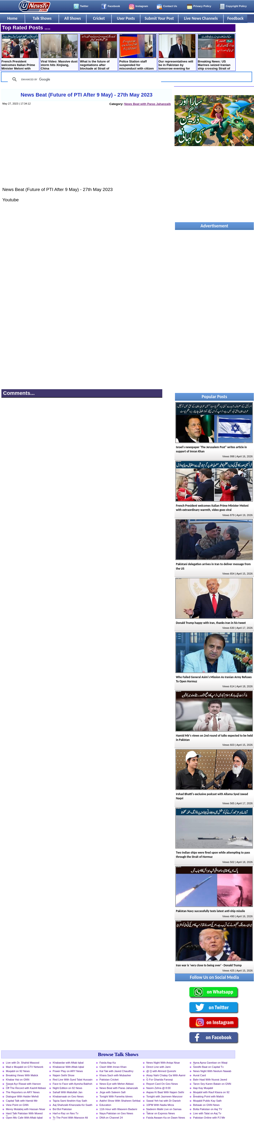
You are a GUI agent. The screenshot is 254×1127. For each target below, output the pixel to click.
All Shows (72, 18)
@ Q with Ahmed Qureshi (161, 1071)
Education (105, 1105)
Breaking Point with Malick (208, 1096)
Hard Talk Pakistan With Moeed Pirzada (24, 1114)
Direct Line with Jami (158, 1066)
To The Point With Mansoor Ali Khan (70, 1118)
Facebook (114, 6)
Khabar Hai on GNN (17, 1079)
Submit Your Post (159, 18)
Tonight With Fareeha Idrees (116, 1096)
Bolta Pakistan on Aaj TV (207, 1109)
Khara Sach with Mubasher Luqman (115, 1076)
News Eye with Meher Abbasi (116, 1083)
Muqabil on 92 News (18, 1071)
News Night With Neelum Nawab (212, 1071)
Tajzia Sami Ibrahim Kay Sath (70, 1100)
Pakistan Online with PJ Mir (209, 1117)
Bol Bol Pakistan (62, 1109)
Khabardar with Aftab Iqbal (68, 1062)
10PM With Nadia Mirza (160, 1105)
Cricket (99, 18)
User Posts (126, 18)
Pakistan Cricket (109, 1079)
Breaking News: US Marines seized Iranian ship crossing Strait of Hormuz (216, 52)
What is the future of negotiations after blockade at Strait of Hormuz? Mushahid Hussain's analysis (98, 52)
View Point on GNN (17, 1105)
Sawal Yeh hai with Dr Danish (163, 1100)
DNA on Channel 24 (111, 1117)
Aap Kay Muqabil (203, 1088)
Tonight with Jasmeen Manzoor (164, 1096)
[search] (83, 79)
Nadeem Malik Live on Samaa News (163, 1109)
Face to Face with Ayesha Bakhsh (72, 1083)
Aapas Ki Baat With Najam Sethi (165, 1092)
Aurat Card (199, 1075)
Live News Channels (201, 18)
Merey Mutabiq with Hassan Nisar (25, 1109)
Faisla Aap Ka (107, 1062)
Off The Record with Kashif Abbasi (26, 1088)
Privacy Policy (202, 6)
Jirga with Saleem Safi (112, 1092)
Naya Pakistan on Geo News (116, 1113)
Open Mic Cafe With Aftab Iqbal (24, 1117)
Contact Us (170, 6)
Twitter (84, 6)
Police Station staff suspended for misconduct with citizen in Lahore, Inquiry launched (137, 52)
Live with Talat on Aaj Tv (207, 1113)
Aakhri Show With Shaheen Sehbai (119, 1100)
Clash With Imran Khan (113, 1066)
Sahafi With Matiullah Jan (67, 1092)
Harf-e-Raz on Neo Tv (65, 1113)
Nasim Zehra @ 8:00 (158, 1088)
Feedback (235, 18)
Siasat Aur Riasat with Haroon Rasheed (23, 1084)
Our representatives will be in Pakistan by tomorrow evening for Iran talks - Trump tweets (177, 52)
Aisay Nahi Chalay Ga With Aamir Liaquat (166, 1076)
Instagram (141, 6)
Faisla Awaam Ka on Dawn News (165, 1117)
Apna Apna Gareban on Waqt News (210, 1063)
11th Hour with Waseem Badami (118, 1109)
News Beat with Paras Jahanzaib (147, 104)
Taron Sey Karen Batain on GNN (212, 1083)
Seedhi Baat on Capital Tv (208, 1066)
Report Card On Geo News (162, 1083)
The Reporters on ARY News (23, 1092)
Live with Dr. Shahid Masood (22, 1062)
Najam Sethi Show (63, 1075)
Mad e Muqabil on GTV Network (24, 1066)
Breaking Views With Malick (22, 1075)
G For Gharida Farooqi (159, 1079)
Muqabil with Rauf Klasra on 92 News (211, 1093)
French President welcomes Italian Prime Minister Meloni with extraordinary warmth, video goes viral (19, 52)
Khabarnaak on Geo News (68, 1096)
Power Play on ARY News (68, 1071)
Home (12, 18)
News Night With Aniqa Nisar (163, 1062)
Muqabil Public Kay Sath (207, 1100)
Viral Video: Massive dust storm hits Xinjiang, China (59, 52)
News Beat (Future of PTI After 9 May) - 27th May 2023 (86, 95)
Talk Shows (42, 18)
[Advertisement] (86, 151)
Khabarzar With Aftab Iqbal (68, 1066)
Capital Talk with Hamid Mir (22, 1100)
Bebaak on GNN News (206, 1105)
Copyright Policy (236, 6)
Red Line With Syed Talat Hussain (72, 1079)
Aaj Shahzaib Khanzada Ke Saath (72, 1105)
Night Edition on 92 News (67, 1088)
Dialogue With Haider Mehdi (22, 1096)
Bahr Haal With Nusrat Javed (210, 1079)
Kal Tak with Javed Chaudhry (116, 1071)
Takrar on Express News (160, 1113)
